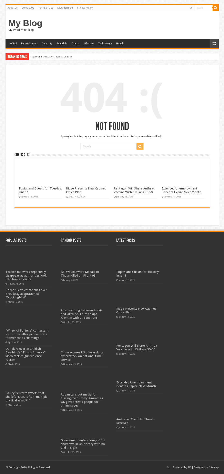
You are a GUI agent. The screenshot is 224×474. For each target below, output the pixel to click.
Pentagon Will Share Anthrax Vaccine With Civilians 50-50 (134, 190)
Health (120, 43)
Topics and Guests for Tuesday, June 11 (51, 56)
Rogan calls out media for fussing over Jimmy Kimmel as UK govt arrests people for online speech (82, 400)
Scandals (62, 43)
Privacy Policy (85, 7)
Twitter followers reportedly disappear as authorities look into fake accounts (26, 275)
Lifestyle (89, 43)
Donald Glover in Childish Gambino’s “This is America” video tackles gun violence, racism (25, 354)
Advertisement (65, 7)
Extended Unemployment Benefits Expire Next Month (181, 190)
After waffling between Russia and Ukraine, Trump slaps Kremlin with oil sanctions (81, 313)
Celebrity (47, 43)
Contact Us (28, 7)
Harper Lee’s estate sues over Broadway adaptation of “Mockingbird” (26, 293)
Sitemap (214, 467)
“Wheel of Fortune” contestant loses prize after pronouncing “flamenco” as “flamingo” (27, 334)
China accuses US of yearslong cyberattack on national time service (82, 356)
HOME (13, 43)
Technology (105, 43)
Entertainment (29, 43)
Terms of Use (45, 7)
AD (189, 467)
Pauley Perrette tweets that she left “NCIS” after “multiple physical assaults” (27, 396)
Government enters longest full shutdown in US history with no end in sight (83, 443)
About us (13, 7)
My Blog (25, 23)
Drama (76, 43)
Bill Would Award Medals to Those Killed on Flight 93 (80, 273)
